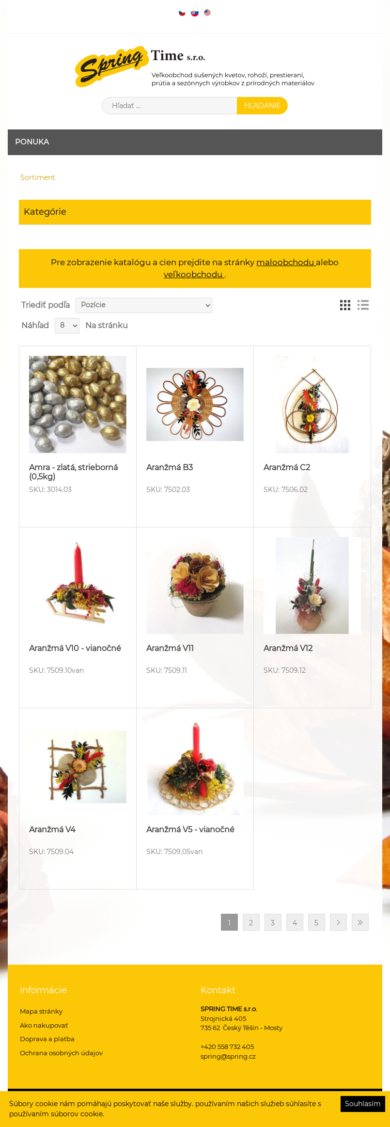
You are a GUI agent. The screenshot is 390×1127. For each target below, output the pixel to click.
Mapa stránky (41, 1011)
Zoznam (363, 305)
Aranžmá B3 (169, 467)
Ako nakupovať (44, 1025)
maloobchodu (286, 262)
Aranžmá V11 (170, 648)
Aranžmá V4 (52, 829)
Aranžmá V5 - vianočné (190, 829)
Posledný (360, 922)
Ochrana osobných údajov (61, 1053)
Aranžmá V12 (288, 648)
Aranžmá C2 (287, 467)
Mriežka (345, 305)
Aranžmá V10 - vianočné (75, 648)
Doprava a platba (47, 1039)
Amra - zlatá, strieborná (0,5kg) (73, 472)
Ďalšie (338, 922)
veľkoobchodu (194, 274)
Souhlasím (363, 1103)
